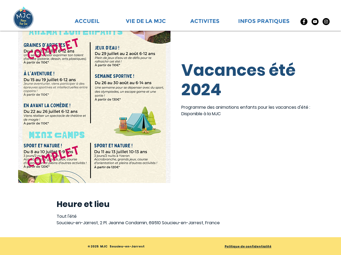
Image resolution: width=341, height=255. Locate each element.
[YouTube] (315, 21)
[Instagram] (326, 21)
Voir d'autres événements (219, 144)
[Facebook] (303, 21)
